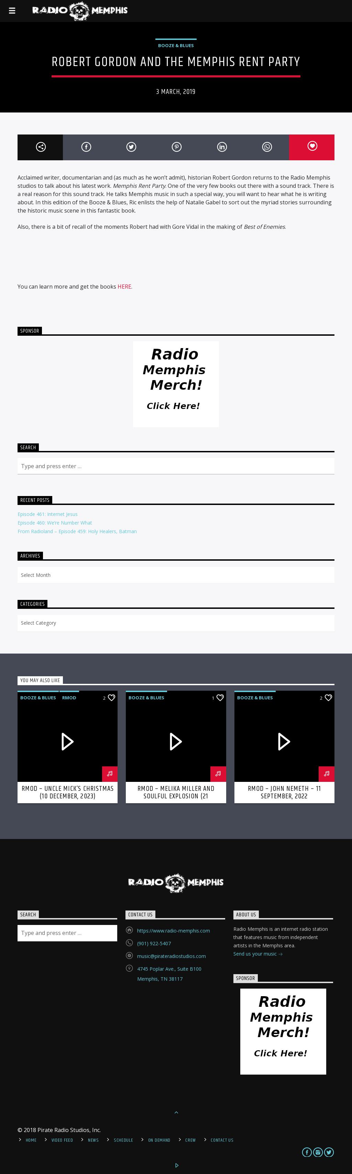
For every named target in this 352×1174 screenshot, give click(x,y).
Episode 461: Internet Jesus (48, 514)
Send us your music (258, 954)
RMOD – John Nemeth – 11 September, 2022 (284, 792)
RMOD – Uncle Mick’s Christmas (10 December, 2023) (68, 792)
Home (31, 1140)
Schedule (123, 1140)
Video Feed (62, 1140)
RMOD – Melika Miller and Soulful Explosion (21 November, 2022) (176, 796)
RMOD (69, 697)
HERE (124, 286)
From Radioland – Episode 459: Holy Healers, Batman (77, 531)
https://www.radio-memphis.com (173, 930)
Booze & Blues (176, 45)
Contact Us (222, 1140)
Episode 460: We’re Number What (55, 522)
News (93, 1140)
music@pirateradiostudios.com (171, 956)
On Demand (159, 1140)
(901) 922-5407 (154, 943)
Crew (190, 1140)
